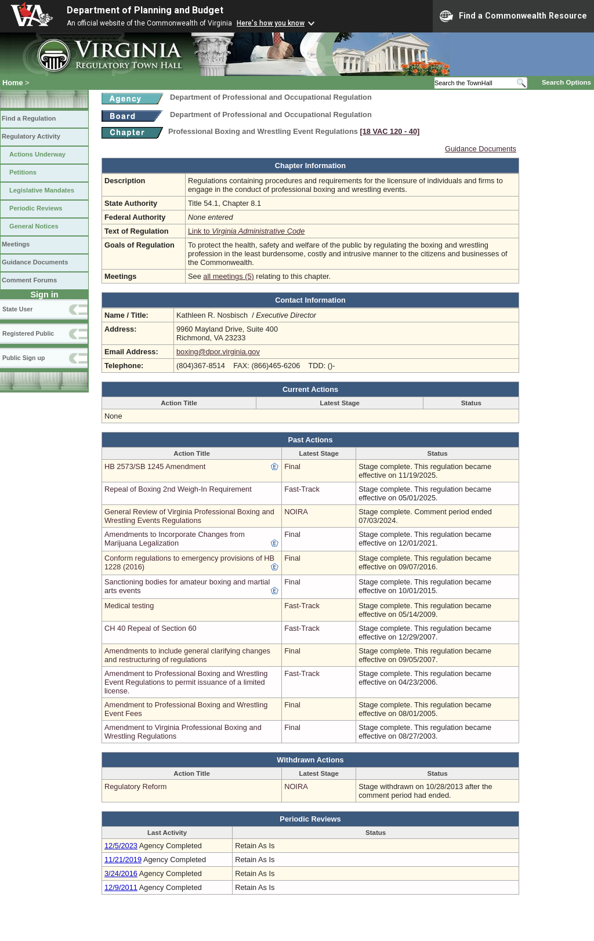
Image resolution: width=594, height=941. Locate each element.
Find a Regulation (29, 118)
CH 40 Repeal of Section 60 (150, 628)
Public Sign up (23, 357)
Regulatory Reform (135, 786)
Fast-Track (302, 489)
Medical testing (129, 605)
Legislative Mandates (41, 190)
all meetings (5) (228, 276)
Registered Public (28, 333)
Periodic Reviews (36, 208)
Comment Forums (29, 280)
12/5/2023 (120, 845)
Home (12, 82)
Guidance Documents (35, 262)
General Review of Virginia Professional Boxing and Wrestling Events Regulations (189, 516)
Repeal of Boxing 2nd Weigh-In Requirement (178, 489)
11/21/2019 (123, 859)
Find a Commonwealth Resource (513, 16)
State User (17, 309)
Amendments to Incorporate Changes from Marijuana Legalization (174, 538)
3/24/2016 (120, 873)
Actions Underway (37, 154)
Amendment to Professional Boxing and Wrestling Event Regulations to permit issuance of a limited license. (185, 682)
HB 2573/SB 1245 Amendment (154, 466)
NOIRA (296, 511)
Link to (246, 231)
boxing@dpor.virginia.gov (218, 351)
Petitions (23, 172)
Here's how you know (271, 23)
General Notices (34, 226)
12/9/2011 (120, 887)
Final (292, 466)
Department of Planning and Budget (145, 10)
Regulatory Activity (31, 136)
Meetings (16, 244)
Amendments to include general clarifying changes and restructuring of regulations (187, 655)
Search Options (566, 82)
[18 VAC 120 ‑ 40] (389, 131)
